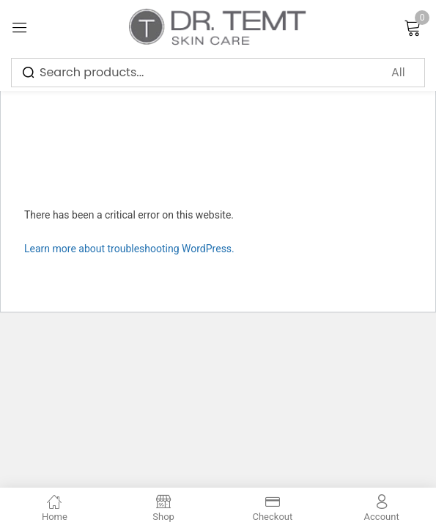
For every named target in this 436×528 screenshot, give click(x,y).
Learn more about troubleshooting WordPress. (129, 248)
